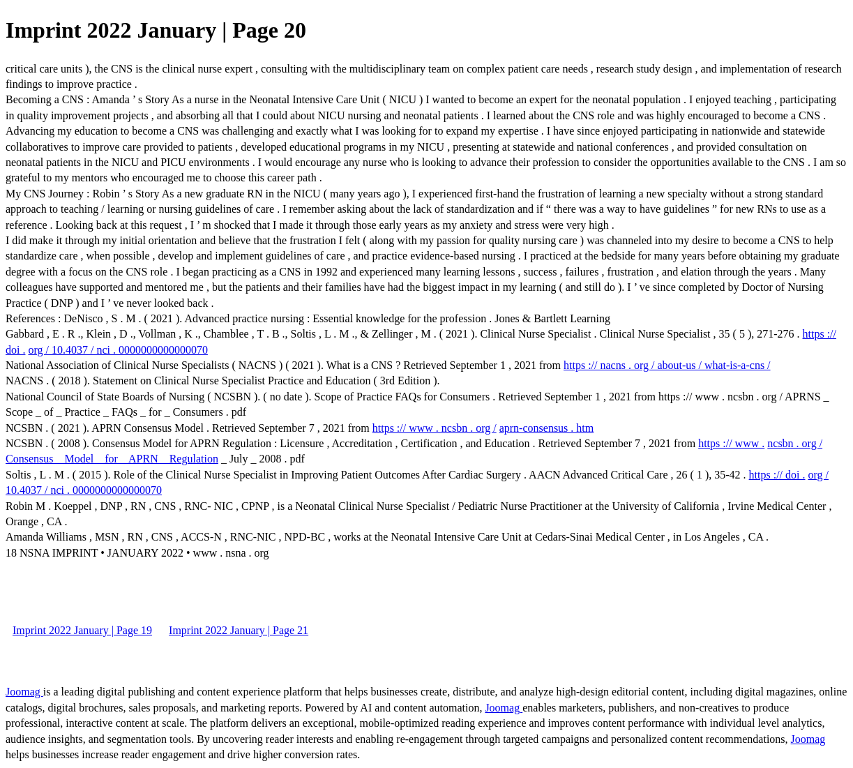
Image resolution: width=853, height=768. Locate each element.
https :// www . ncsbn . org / (434, 428)
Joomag (24, 692)
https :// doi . (777, 475)
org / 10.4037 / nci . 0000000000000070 (117, 350)
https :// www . (731, 443)
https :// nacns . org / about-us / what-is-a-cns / (667, 365)
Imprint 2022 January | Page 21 (238, 630)
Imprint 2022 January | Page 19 (82, 630)
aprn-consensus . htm (546, 428)
